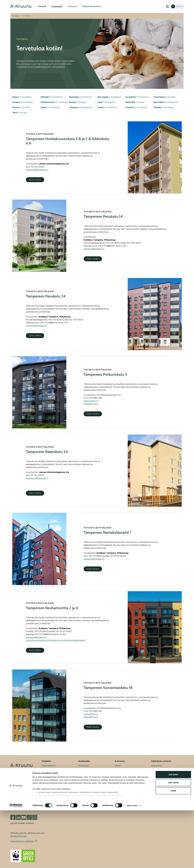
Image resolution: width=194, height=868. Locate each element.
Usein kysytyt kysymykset (53, 793)
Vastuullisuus (120, 777)
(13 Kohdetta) (52, 97)
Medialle (118, 797)
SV (182, 6)
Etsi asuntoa (47, 770)
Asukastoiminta (85, 781)
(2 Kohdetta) (22, 102)
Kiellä (173, 848)
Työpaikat (119, 770)
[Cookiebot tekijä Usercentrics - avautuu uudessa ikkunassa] (16, 863)
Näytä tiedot (132, 863)
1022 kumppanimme (47, 835)
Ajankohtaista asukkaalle (89, 789)
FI (173, 6)
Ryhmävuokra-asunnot (52, 777)
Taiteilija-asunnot (49, 781)
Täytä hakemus (48, 766)
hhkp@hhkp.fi (91, 404)
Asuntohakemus (158, 770)
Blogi (117, 789)
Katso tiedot (35, 179)
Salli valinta (173, 840)
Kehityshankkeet (122, 774)
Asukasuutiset (121, 781)
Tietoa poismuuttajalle (87, 793)
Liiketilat (45, 785)
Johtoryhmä (120, 805)
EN (177, 6)
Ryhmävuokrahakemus (161, 774)
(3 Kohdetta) (109, 97)
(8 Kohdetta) (80, 107)
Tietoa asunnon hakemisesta (54, 789)
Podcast (118, 793)
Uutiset (118, 785)
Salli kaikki (173, 832)
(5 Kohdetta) (22, 97)
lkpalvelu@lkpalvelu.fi (37, 170)
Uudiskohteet (47, 774)
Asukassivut (83, 766)
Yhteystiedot (120, 809)
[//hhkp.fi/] (91, 401)
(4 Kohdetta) (80, 97)
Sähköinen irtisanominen (162, 781)
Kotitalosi (82, 770)
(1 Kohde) (164, 97)
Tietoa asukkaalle (86, 777)
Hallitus (118, 801)
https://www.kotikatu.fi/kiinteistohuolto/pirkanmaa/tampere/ (55, 640)
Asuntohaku (156, 777)
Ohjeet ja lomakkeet (87, 774)
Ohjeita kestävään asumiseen (91, 785)
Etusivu (15, 16)
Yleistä (118, 766)
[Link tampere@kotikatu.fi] (94, 249)
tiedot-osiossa (112, 856)
